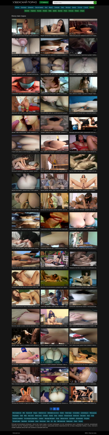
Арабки (54, 10)
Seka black (24, 421)
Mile (24, 413)
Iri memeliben (76, 413)
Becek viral (76, 415)
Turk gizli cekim (16, 421)
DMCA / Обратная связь (90, 433)
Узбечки (17, 7)
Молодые (68, 7)
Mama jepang (93, 413)
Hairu (48, 421)
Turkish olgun (68, 413)
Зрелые (74, 7)
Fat (51, 421)
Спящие (82, 10)
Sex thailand (31, 421)
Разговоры (23, 7)
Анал (46, 7)
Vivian (55, 415)
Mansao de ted (64, 418)
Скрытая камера (39, 7)
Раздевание (16, 415)
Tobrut (75, 421)
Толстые (80, 7)
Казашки (92, 7)
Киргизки (27, 10)
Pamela (51, 415)
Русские (39, 10)
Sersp (36, 421)
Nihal (25, 415)
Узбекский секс (16, 433)
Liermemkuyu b (84, 413)
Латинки (45, 10)
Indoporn (61, 415)
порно (25, 2)
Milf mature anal (61, 421)
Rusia (88, 415)
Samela (62, 413)
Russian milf (29, 413)
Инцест (51, 7)
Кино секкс (31, 415)
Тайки (50, 10)
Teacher (81, 421)
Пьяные (77, 10)
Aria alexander (79, 418)
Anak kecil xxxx (42, 413)
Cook (92, 415)
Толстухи (71, 10)
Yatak (21, 415)
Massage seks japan (50, 418)
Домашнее (30, 7)
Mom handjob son (17, 413)
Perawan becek (68, 415)
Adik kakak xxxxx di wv (53, 413)
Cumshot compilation (18, 418)
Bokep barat (69, 421)
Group (57, 418)
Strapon (35, 413)
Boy (55, 421)
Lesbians (41, 418)
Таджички (33, 10)
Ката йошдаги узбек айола (30, 418)
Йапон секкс (38, 415)
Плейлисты (44, 2)
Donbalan (45, 415)
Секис (62, 7)
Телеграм (56, 7)
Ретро (65, 10)
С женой (86, 7)
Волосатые (42, 421)
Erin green (86, 418)
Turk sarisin (83, 415)
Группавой (71, 418)
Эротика (60, 10)
